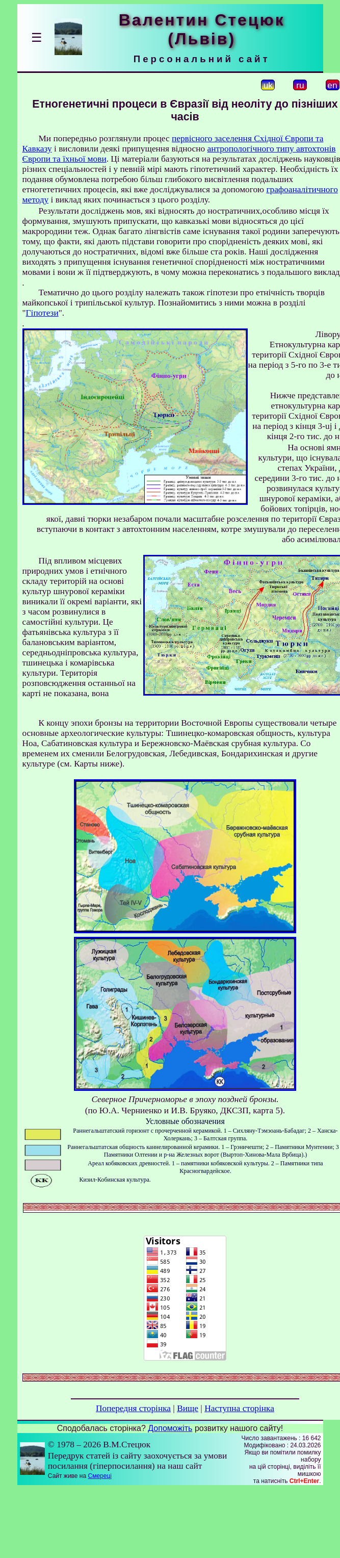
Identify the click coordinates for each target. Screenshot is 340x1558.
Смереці (99, 1475)
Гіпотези (42, 313)
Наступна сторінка (239, 1408)
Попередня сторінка (133, 1408)
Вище (187, 1408)
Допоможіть (170, 1428)
